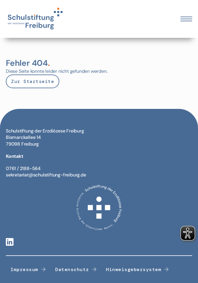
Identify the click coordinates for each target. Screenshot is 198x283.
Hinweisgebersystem (137, 269)
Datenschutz (76, 269)
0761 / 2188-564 (23, 168)
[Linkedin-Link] (9, 242)
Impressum (28, 269)
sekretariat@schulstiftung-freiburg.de (46, 175)
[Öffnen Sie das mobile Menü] (186, 19)
